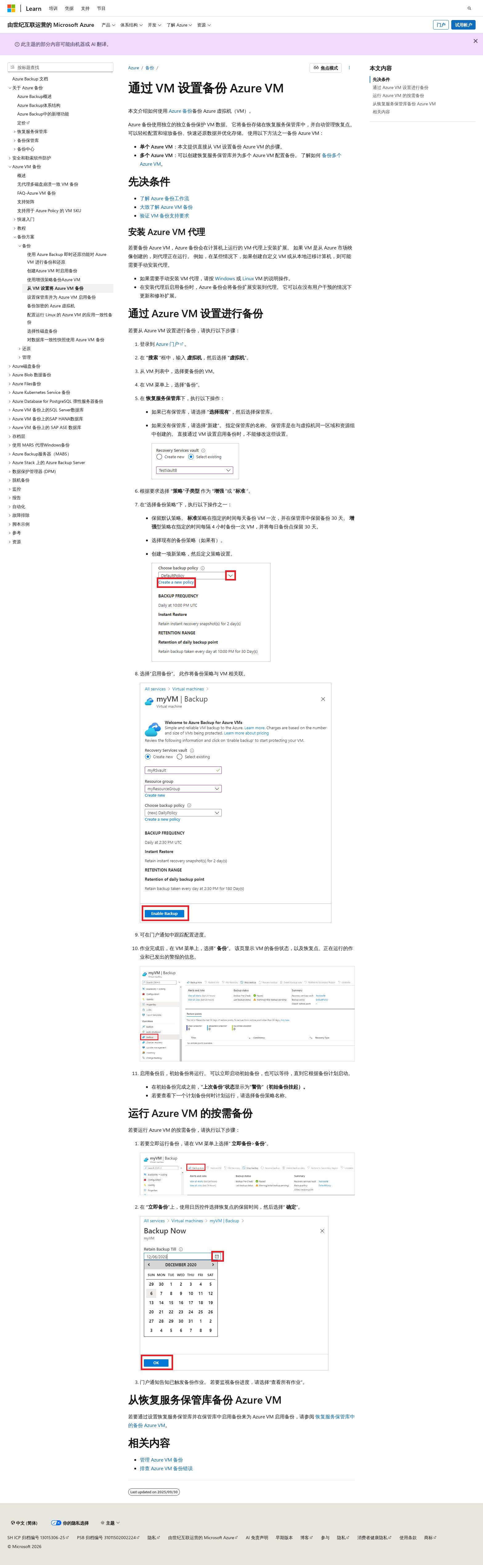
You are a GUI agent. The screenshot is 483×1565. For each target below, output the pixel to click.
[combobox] (60, 67)
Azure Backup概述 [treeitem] (34, 96)
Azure (133, 68)
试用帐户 (463, 25)
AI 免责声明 (257, 1537)
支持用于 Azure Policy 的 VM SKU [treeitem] (49, 210)
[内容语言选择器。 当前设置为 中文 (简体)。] (24, 1523)
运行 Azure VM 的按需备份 (398, 95)
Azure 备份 (180, 110)
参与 (325, 1537)
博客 (304, 1537)
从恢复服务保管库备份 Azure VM (404, 104)
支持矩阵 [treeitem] (25, 201)
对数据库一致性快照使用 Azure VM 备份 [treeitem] (65, 339)
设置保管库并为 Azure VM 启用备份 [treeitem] (61, 297)
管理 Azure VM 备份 (161, 1459)
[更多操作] (349, 68)
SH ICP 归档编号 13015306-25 (36, 1537)
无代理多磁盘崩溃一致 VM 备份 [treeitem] (47, 184)
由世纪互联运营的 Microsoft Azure (201, 1537)
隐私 (152, 1537)
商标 (428, 1537)
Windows (225, 278)
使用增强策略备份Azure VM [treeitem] (53, 279)
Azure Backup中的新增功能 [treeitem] (43, 114)
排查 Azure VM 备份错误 (166, 1468)
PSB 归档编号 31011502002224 (106, 1537)
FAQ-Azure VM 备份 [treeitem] (36, 193)
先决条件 (381, 79)
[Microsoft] (11, 8)
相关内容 (381, 112)
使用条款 (408, 1537)
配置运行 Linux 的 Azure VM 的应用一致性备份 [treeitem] (69, 318)
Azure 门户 (167, 344)
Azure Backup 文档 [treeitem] (30, 79)
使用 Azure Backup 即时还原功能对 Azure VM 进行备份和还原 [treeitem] (66, 258)
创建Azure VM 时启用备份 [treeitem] (52, 270)
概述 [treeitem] (21, 175)
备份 (149, 68)
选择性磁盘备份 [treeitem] (42, 331)
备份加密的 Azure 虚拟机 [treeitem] (51, 306)
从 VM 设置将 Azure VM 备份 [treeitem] (55, 288)
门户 (441, 25)
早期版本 (284, 1537)
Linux (248, 278)
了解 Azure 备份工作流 (164, 198)
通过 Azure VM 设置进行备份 (400, 87)
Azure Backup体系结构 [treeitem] (38, 105)
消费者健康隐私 (372, 1537)
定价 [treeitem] (21, 123)
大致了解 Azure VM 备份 (166, 207)
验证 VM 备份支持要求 (164, 215)
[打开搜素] (469, 8)
